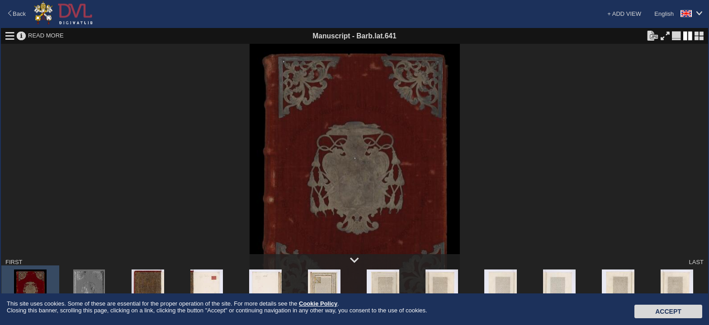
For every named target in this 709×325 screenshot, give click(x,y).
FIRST (14, 262)
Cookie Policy (318, 303)
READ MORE (46, 35)
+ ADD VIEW (624, 13)
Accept (668, 311)
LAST (696, 262)
